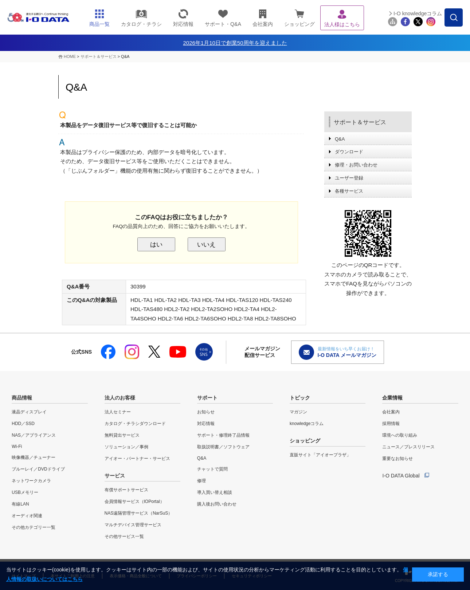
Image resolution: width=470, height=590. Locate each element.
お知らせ (206, 411)
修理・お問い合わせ (356, 165)
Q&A (340, 139)
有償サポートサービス (126, 489)
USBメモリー (25, 492)
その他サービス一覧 (124, 536)
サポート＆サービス (99, 56)
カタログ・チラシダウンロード (135, 423)
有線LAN (20, 504)
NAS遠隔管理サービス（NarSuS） (139, 513)
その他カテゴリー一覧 (33, 527)
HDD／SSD (23, 423)
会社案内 (391, 411)
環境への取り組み (399, 435)
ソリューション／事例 (126, 446)
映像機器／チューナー (33, 457)
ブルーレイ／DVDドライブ (38, 469)
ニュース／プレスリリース (408, 446)
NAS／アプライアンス (34, 435)
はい (156, 244)
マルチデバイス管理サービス (133, 524)
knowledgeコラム (307, 423)
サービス (115, 476)
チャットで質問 (212, 469)
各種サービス (349, 191)
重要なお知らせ (397, 458)
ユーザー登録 (349, 178)
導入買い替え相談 (214, 492)
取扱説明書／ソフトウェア (223, 446)
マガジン (298, 411)
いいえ (206, 244)
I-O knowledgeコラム (417, 13)
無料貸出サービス (122, 435)
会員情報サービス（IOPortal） (134, 501)
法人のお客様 (120, 398)
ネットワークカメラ (31, 480)
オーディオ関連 (27, 515)
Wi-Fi (17, 446)
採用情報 (391, 423)
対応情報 (206, 423)
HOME (70, 56)
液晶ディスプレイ (29, 411)
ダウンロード (349, 151)
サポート (207, 398)
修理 (201, 480)
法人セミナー (118, 411)
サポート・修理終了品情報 (223, 435)
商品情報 (22, 398)
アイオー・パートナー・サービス (137, 458)
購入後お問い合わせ (216, 504)
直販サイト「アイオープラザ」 (320, 454)
